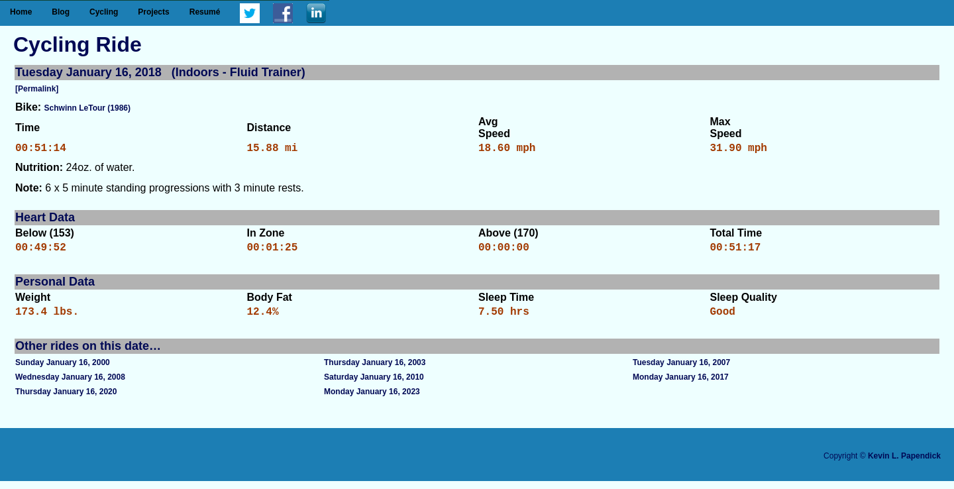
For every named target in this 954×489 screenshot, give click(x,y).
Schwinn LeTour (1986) (87, 108)
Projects (153, 12)
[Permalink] (36, 88)
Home (21, 12)
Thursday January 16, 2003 (374, 370)
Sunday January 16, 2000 (62, 370)
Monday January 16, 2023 (372, 399)
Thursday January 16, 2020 (66, 399)
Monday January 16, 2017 (681, 385)
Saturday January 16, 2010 (374, 385)
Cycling (103, 12)
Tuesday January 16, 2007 (681, 370)
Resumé (205, 12)
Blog (61, 12)
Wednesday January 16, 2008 (70, 385)
